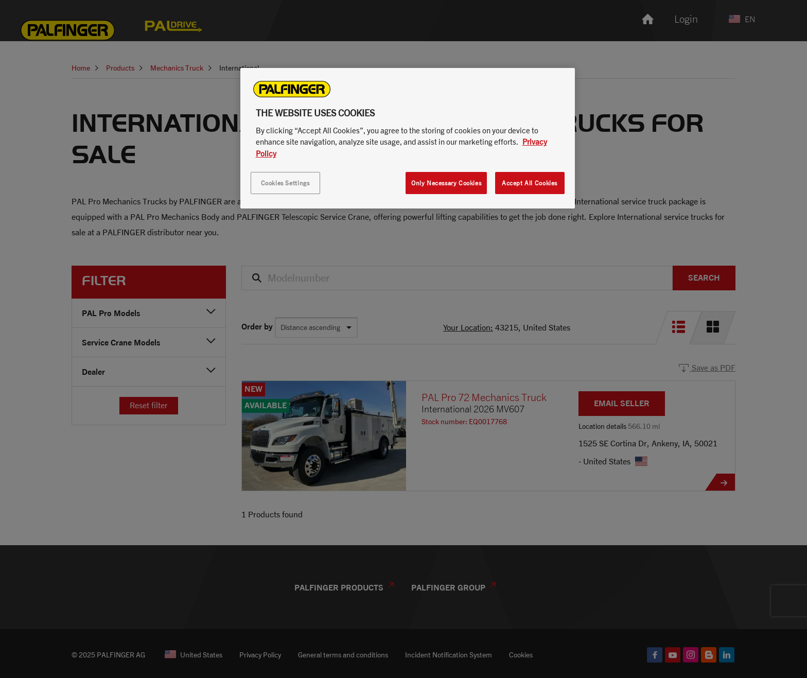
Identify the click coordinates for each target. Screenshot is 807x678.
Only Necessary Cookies (446, 183)
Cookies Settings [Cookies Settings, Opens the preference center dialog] (285, 183)
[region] (407, 138)
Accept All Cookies (529, 183)
